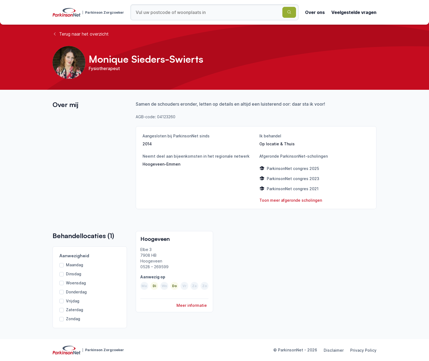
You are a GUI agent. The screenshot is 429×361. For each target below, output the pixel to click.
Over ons (315, 12)
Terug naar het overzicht (81, 34)
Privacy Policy (363, 350)
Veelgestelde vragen (353, 12)
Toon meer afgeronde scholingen (290, 200)
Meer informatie (191, 305)
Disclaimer (334, 350)
